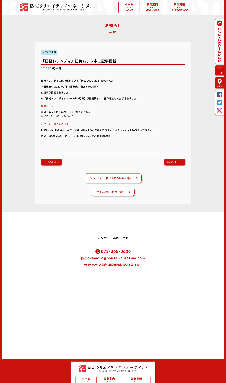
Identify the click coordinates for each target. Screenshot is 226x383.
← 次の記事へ (51, 162)
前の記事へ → (174, 162)
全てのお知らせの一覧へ (110, 192)
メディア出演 (49, 52)
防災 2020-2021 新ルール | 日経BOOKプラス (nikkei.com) (76, 135)
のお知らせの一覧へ (110, 178)
